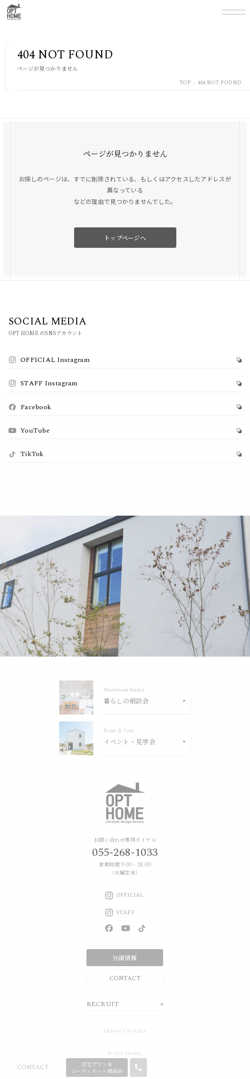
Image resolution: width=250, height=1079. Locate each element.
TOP (185, 83)
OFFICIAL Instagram (49, 359)
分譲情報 (124, 957)
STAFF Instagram (43, 383)
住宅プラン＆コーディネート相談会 (97, 1067)
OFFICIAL (124, 895)
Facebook (30, 407)
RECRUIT (102, 1004)
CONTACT (125, 978)
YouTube (29, 430)
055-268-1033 (125, 852)
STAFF (120, 912)
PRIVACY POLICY (125, 1031)
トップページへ (125, 237)
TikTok (26, 454)
